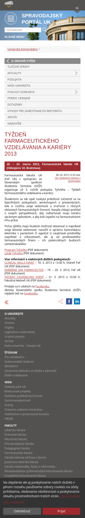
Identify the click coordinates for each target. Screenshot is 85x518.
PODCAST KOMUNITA (21, 92)
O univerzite (14, 314)
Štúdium (11, 352)
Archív (12, 117)
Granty (9, 405)
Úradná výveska (14, 336)
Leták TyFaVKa (14, 253)
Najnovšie (14, 123)
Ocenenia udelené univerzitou (23, 409)
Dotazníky (14, 105)
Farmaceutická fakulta (18, 453)
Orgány (9, 327)
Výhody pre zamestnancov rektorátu (34, 111)
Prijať (61, 511)
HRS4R (9, 419)
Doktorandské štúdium (19, 362)
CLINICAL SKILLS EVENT (19, 263)
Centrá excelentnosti (18, 400)
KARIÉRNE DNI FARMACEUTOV (24, 270)
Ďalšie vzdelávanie (16, 375)
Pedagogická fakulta (17, 448)
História (10, 323)
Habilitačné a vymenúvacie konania (27, 414)
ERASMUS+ (11, 366)
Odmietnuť (22, 511)
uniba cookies (70, 496)
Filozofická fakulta (16, 439)
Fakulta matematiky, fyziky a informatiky (30, 467)
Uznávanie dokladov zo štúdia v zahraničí (30, 371)
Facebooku (42, 286)
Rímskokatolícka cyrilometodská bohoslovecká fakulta (39, 471)
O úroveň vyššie (23, 61)
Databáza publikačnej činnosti (23, 396)
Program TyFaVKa (16, 250)
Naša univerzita (18, 86)
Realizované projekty (18, 391)
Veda (8, 382)
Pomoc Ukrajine (18, 98)
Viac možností (13, 502)
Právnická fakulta (15, 435)
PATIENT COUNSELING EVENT (24, 277)
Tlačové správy (18, 67)
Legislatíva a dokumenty (20, 332)
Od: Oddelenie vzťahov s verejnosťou (67, 179)
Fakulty (11, 425)
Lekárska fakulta (15, 430)
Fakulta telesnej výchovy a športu (25, 457)
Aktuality (14, 73)
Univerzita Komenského (22, 49)
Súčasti (9, 341)
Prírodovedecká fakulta (19, 444)
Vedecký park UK (15, 387)
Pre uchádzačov (14, 357)
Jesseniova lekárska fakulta (21, 462)
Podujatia (14, 79)
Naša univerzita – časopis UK (23, 346)
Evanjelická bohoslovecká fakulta (25, 476)
